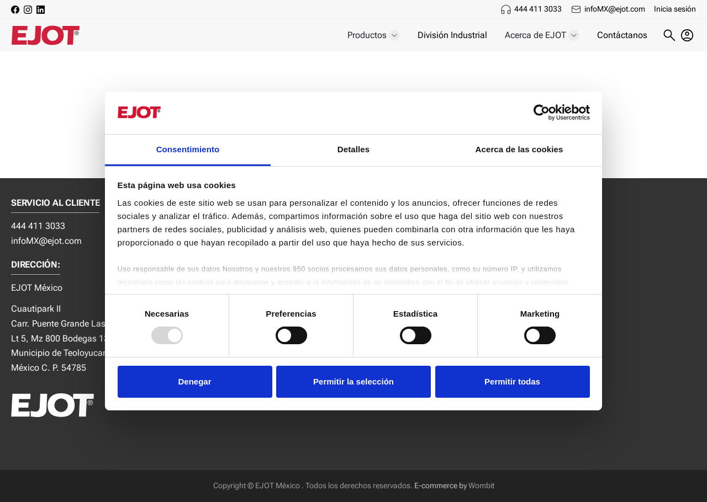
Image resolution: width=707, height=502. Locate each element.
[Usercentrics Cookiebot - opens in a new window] (541, 112)
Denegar (194, 381)
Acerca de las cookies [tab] (519, 149)
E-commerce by (440, 485)
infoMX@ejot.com (614, 8)
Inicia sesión (675, 8)
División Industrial (452, 35)
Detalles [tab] (353, 149)
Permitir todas (512, 381)
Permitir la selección (353, 381)
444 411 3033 (538, 8)
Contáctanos (622, 35)
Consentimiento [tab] (188, 149)
